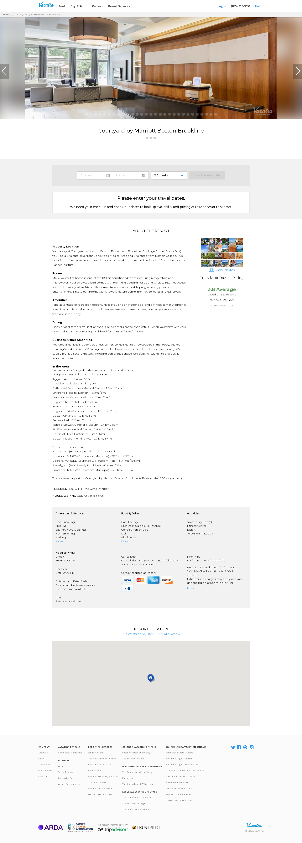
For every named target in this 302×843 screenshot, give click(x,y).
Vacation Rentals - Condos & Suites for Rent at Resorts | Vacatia (46, 4)
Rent (62, 6)
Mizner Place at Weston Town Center (185, 770)
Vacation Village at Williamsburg (138, 784)
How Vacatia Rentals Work (71, 752)
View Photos (222, 270)
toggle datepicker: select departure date (130, 175)
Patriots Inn (128, 778)
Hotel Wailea (94, 770)
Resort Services (119, 6)
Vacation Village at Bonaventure (182, 764)
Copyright (43, 776)
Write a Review (222, 300)
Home (6, 14)
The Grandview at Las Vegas (136, 797)
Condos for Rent (66, 778)
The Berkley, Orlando (133, 758)
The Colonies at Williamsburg (137, 772)
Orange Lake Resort (98, 782)
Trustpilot (146, 827)
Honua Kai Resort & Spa (100, 764)
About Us (43, 752)
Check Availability (207, 175)
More (59, 541)
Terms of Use (45, 764)
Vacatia (61, 766)
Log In (222, 6)
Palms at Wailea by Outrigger (102, 758)
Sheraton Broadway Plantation (103, 776)
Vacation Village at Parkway (136, 752)
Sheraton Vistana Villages (100, 788)
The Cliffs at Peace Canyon (135, 809)
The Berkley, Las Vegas (134, 803)
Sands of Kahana (96, 752)
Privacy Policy (45, 770)
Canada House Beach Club (179, 788)
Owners (97, 6)
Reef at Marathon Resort (178, 794)
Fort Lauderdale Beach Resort (181, 776)
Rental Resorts (65, 772)
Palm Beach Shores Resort (179, 752)
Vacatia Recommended (70, 784)
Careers (42, 758)
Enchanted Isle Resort (177, 782)
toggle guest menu (170, 175)
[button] (4, 71)
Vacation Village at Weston (179, 758)
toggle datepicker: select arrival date (95, 175)
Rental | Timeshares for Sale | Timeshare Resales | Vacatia (254, 825)
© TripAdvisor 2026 (222, 305)
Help (259, 6)
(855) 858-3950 (240, 6)
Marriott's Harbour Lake (100, 794)
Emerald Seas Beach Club (179, 800)
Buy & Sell (78, 6)
